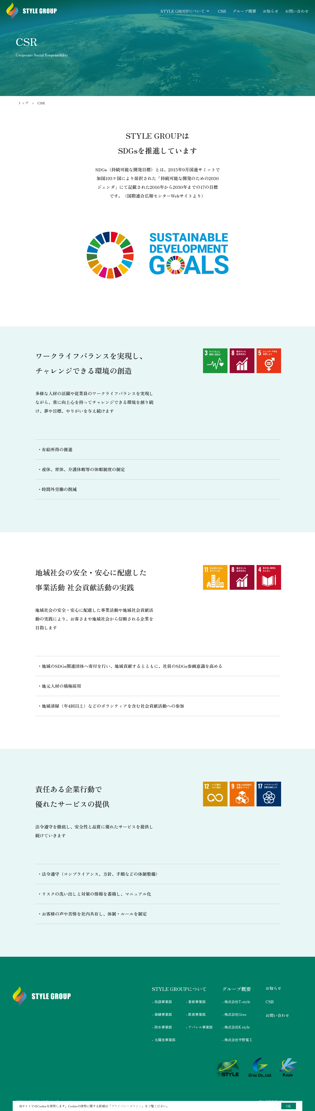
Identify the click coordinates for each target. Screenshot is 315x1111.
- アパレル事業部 (199, 1027)
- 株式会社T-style (236, 1001)
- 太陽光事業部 (163, 1039)
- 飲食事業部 (196, 1014)
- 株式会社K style (236, 1027)
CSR (270, 1001)
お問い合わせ (277, 1015)
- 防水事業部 (162, 1027)
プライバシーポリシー (126, 1106)
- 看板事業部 (196, 1001)
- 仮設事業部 (162, 1001)
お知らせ (273, 988)
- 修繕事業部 (162, 1014)
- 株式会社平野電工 (237, 1039)
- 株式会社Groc (234, 1014)
